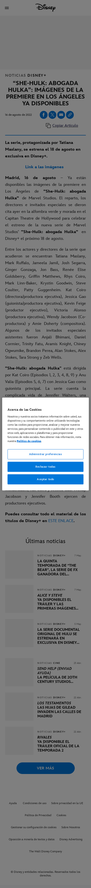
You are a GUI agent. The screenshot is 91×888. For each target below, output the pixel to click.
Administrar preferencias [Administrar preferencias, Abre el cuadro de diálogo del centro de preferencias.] (45, 454)
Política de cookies (29, 441)
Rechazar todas (45, 466)
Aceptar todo (45, 479)
